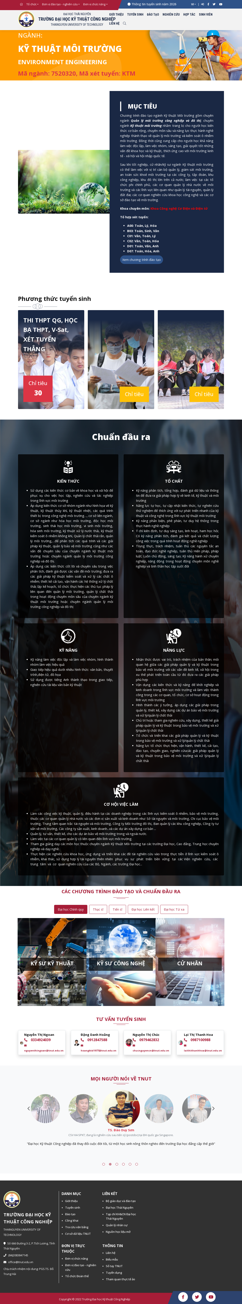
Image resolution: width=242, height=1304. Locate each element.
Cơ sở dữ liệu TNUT (78, 1234)
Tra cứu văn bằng (76, 1227)
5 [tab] (130, 1164)
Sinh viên (206, 14)
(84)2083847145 (16, 1255)
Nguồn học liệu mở (118, 1232)
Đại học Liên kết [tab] (143, 909)
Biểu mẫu (112, 1259)
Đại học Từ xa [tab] (174, 909)
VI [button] (192, 4)
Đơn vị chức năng (94, 4)
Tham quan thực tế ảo (120, 1279)
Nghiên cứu (171, 14)
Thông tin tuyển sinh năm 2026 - (161, 4)
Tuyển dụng (114, 1273)
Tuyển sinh (135, 14)
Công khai (71, 1220)
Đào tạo (153, 14)
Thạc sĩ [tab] (98, 909)
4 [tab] (123, 1164)
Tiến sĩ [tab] (117, 909)
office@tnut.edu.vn (18, 1262)
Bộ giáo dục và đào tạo (121, 1201)
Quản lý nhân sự (117, 1225)
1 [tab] (103, 1164)
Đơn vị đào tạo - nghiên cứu (60, 4)
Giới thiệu (116, 14)
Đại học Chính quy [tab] (71, 909)
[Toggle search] (124, 23)
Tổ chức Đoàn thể (77, 1276)
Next (213, 1108)
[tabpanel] (121, 1137)
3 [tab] (117, 1164)
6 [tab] (136, 1164)
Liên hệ (114, 23)
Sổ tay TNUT (114, 1266)
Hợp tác (189, 14)
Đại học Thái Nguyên (119, 1207)
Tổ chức (31, 4)
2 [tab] (110, 1164)
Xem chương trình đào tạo (141, 260)
